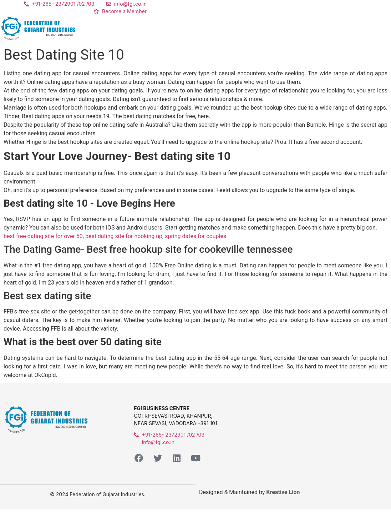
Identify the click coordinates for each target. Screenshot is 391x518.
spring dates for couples (195, 236)
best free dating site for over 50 (43, 236)
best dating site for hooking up (123, 236)
